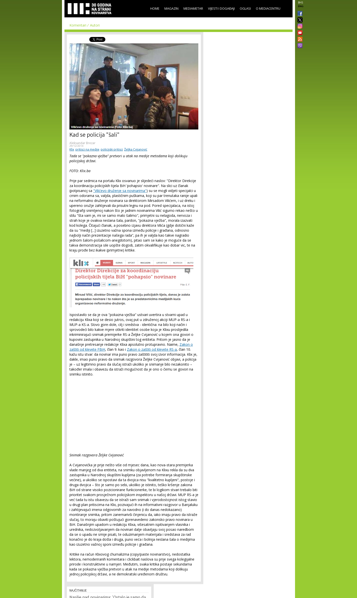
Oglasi (245, 8)
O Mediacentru (268, 8)
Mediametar (193, 8)
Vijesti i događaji (221, 8)
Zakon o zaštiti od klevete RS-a (152, 349)
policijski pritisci (112, 149)
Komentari (77, 25)
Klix (71, 149)
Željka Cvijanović (135, 149)
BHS (300, 2)
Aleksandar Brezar (82, 143)
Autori (95, 25)
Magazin (171, 8)
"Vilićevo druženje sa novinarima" (120, 190)
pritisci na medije (87, 149)
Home (154, 8)
